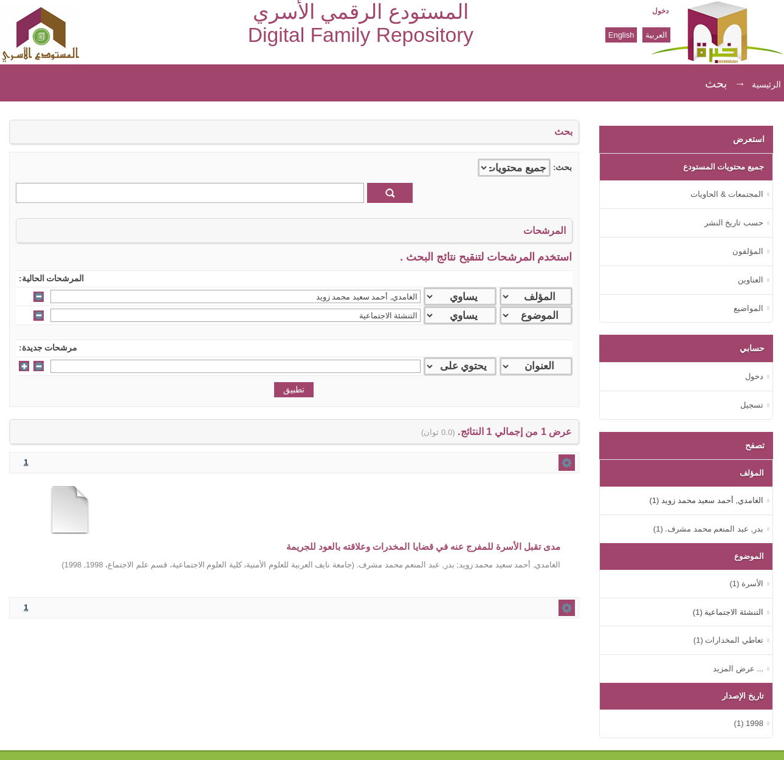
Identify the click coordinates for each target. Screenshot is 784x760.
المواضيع (748, 308)
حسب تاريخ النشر (733, 222)
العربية (656, 34)
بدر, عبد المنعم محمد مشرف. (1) (708, 528)
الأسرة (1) (746, 583)
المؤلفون (747, 251)
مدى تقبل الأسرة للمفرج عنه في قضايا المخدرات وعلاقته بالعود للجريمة (423, 546)
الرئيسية (766, 84)
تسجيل (751, 404)
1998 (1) (748, 723)
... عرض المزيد (738, 668)
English (621, 34)
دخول (660, 11)
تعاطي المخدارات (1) (728, 640)
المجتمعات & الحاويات (726, 194)
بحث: (563, 167)
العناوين (750, 279)
